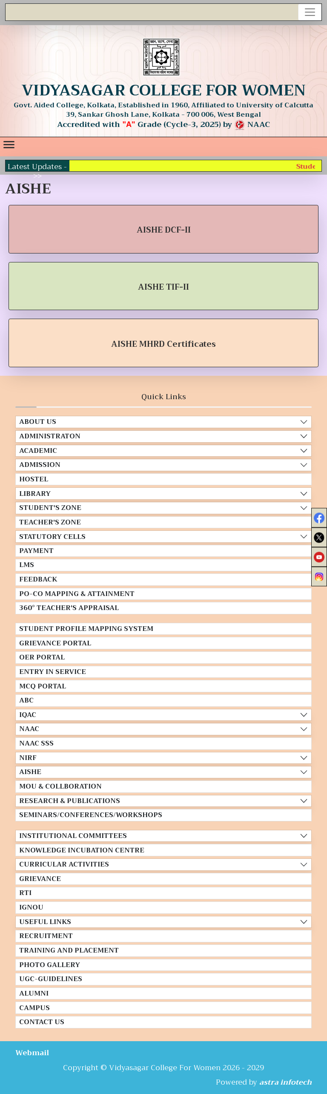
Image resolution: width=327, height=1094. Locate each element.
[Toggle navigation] (309, 12)
